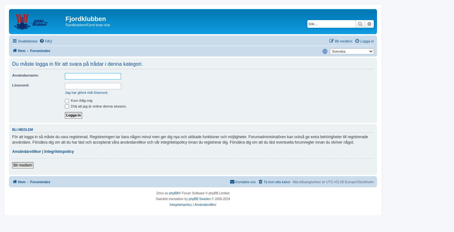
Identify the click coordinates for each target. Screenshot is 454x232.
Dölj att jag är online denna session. (96, 106)
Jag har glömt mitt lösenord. (86, 92)
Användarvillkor (26, 151)
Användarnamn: (25, 75)
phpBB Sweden (200, 199)
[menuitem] (45, 41)
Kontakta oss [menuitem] (243, 181)
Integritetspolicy (59, 151)
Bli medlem (22, 165)
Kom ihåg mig (78, 100)
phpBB (174, 193)
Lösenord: (20, 85)
